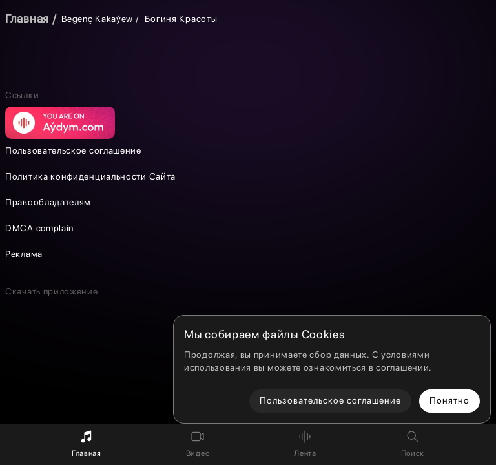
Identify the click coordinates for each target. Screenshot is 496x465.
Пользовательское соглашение (73, 150)
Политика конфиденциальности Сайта (90, 176)
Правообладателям (48, 202)
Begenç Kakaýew (97, 19)
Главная (27, 18)
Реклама (24, 254)
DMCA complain (39, 228)
